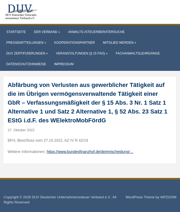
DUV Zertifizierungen (27, 53)
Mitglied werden (119, 43)
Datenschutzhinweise (26, 64)
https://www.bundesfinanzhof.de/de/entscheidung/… (90, 151)
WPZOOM (168, 197)
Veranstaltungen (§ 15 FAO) (82, 53)
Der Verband (47, 32)
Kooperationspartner (74, 43)
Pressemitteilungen (26, 43)
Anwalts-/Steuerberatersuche (96, 32)
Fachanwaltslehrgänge (138, 53)
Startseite (16, 32)
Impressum (64, 64)
